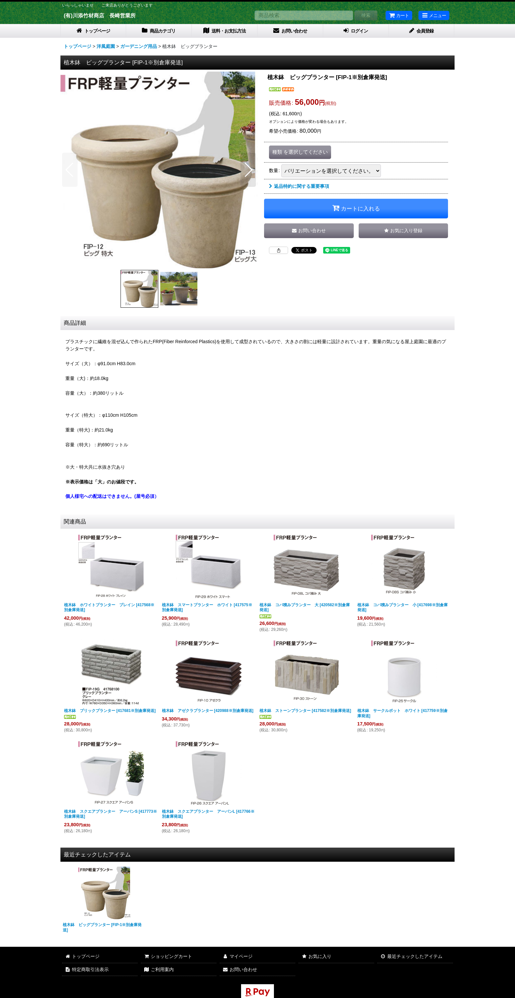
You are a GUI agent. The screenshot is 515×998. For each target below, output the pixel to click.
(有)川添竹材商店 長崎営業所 (100, 15)
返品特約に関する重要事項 (299, 186)
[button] (433, 15)
